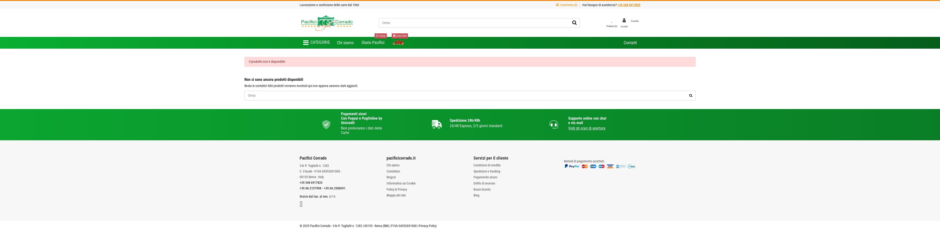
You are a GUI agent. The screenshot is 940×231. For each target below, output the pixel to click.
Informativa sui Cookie (401, 183)
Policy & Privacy (397, 189)
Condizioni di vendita (487, 165)
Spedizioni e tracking (487, 171)
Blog (476, 195)
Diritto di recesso (484, 183)
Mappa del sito (396, 195)
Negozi (391, 177)
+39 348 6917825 (311, 182)
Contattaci (393, 171)
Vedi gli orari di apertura (586, 128)
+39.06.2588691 (334, 188)
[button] (316, 43)
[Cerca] (574, 22)
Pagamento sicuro (485, 177)
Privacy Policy (428, 226)
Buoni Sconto (482, 189)
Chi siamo (393, 165)
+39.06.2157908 (310, 188)
